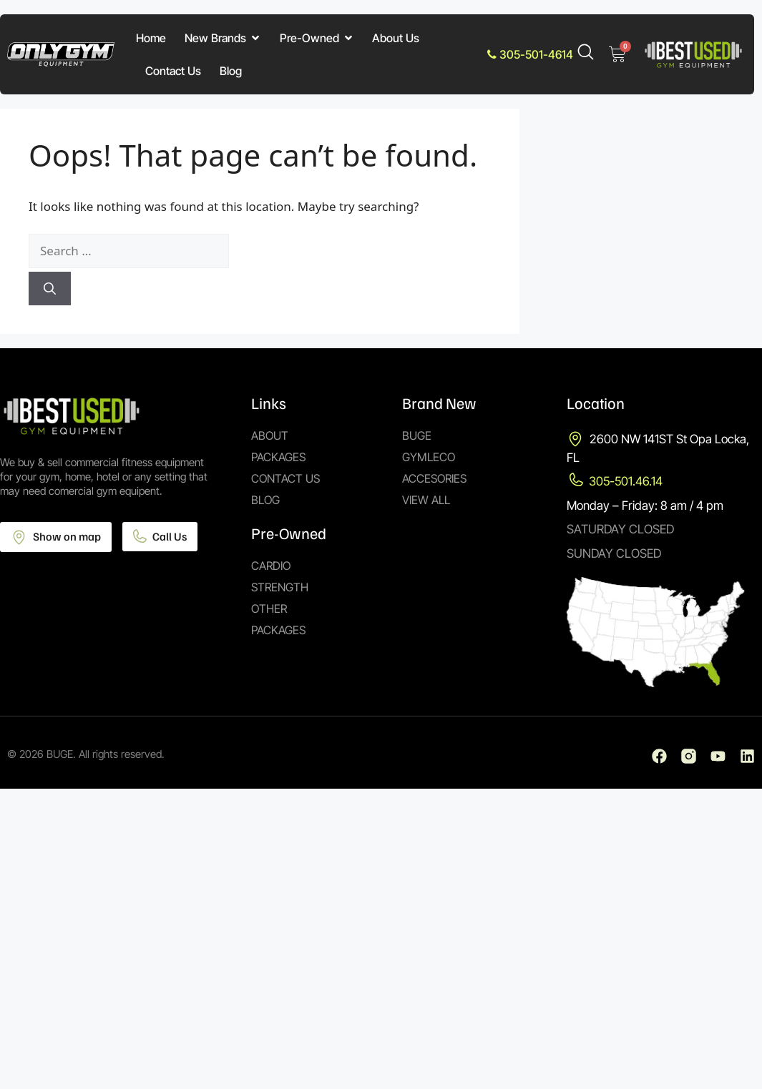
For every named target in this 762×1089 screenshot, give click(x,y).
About (269, 435)
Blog (231, 71)
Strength (279, 587)
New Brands (223, 38)
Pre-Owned (317, 38)
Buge (416, 435)
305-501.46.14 (626, 481)
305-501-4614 (530, 54)
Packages (278, 457)
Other (269, 608)
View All (426, 500)
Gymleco (428, 457)
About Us (395, 38)
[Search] (50, 289)
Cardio (270, 565)
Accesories (434, 478)
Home (151, 38)
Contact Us (173, 71)
